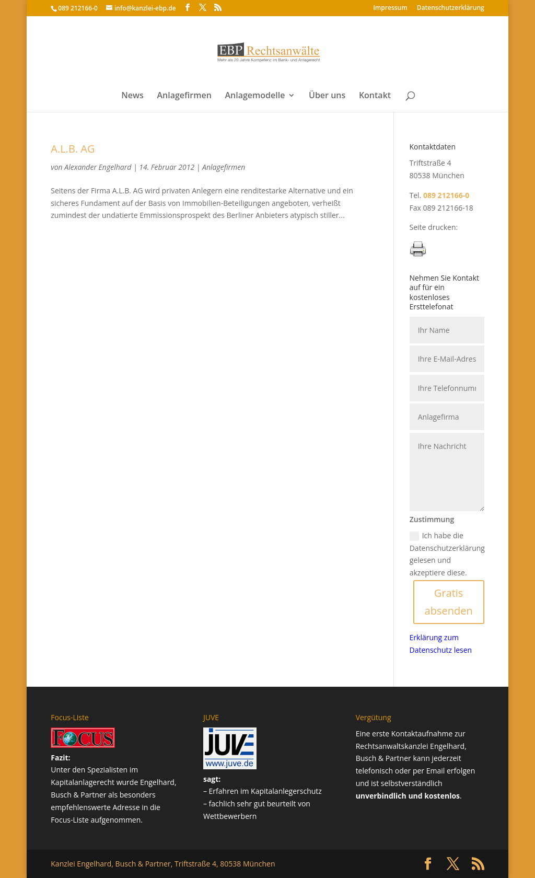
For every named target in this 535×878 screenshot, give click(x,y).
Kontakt (375, 96)
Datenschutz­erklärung (450, 8)
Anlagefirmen (184, 96)
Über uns (327, 96)
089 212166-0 (78, 8)
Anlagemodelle (255, 96)
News (132, 96)
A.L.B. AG (73, 149)
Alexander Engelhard (97, 167)
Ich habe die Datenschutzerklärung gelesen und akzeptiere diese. (447, 553)
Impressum (390, 8)
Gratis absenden (449, 602)
